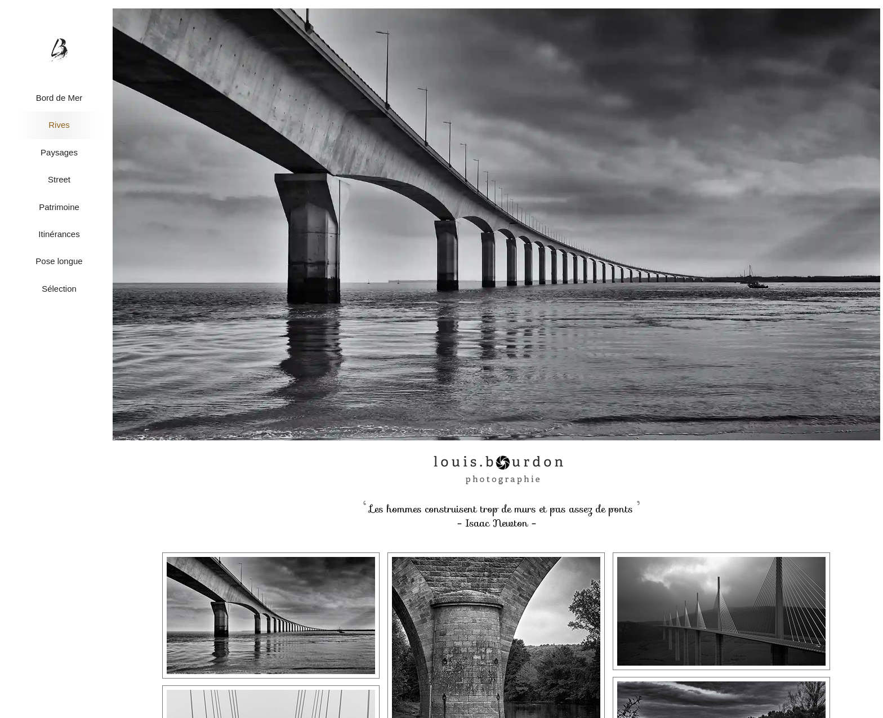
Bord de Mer (59, 97)
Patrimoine (59, 207)
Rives (59, 125)
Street (59, 179)
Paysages (59, 152)
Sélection (59, 288)
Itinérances (58, 234)
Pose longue (58, 261)
